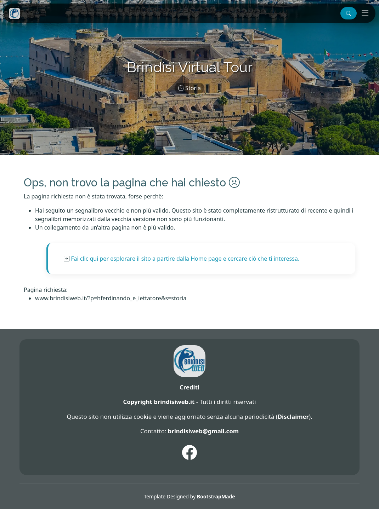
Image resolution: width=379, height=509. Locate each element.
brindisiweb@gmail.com (203, 431)
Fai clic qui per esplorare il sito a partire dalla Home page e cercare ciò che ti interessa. (185, 258)
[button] (348, 13)
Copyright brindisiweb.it (158, 402)
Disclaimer (293, 416)
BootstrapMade (216, 496)
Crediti (189, 387)
